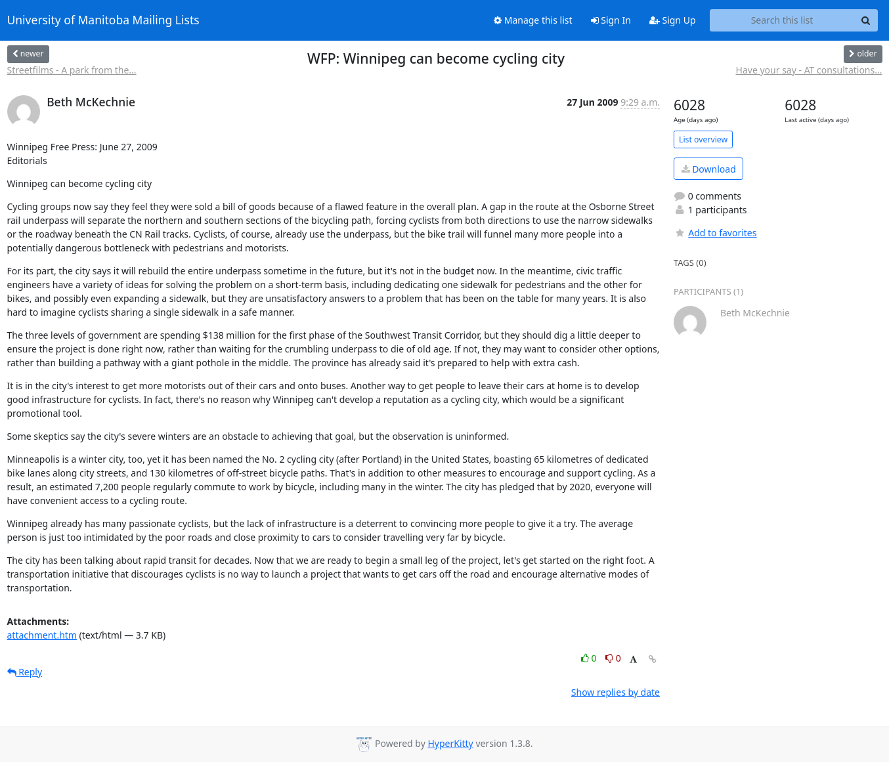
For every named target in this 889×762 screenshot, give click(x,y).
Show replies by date (615, 692)
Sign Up (672, 20)
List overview (703, 139)
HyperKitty (450, 743)
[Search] (866, 20)
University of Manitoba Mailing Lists (103, 20)
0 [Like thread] (590, 658)
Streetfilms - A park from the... (72, 70)
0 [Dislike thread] (613, 658)
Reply (25, 672)
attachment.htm (42, 635)
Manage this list (533, 20)
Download (709, 169)
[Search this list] (782, 20)
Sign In (611, 20)
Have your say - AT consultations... (809, 70)
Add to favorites (715, 232)
